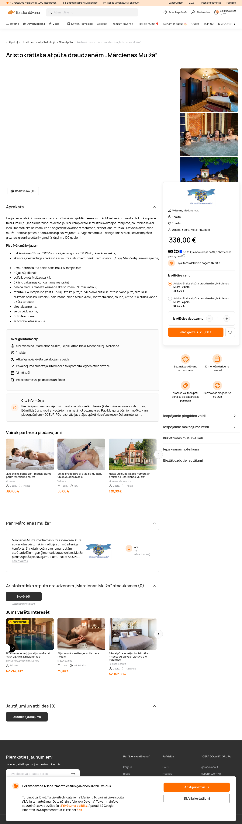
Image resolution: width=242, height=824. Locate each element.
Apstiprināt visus (196, 787)
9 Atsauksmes (141, 552)
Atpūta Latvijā (46, 42)
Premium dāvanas (122, 24)
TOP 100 (209, 24)
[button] (158, 454)
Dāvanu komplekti (80, 24)
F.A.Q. (165, 767)
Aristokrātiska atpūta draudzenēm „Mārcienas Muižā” (109, 42)
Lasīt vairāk (20, 561)
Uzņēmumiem (176, 2)
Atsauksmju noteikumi (23, 603)
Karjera (127, 767)
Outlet (195, 24)
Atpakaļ (13, 42)
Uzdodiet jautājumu (27, 717)
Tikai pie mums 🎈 (148, 24)
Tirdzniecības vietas (210, 2)
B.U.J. (191, 2)
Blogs (126, 773)
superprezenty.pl (211, 773)
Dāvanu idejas (34, 24)
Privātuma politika (74, 806)
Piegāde (167, 773)
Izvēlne (12, 24)
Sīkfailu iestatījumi (196, 798)
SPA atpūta (66, 42)
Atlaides (102, 24)
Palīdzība (231, 2)
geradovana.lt (209, 767)
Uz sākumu (28, 42)
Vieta (54, 24)
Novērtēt (23, 596)
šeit (79, 810)
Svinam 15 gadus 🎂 (175, 24)
